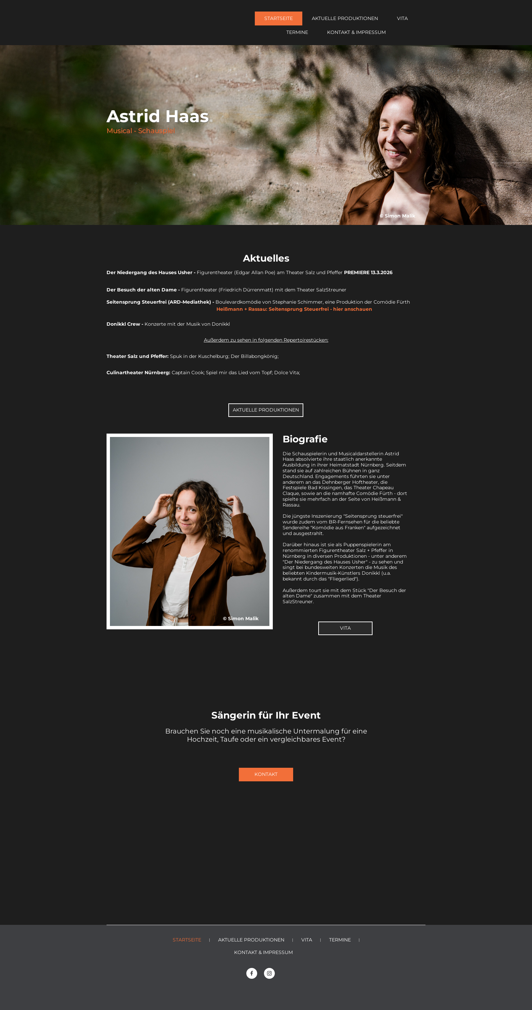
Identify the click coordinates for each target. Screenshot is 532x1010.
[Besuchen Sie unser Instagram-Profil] (269, 973)
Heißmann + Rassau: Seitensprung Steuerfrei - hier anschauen (246, 309)
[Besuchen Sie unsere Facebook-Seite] (251, 973)
